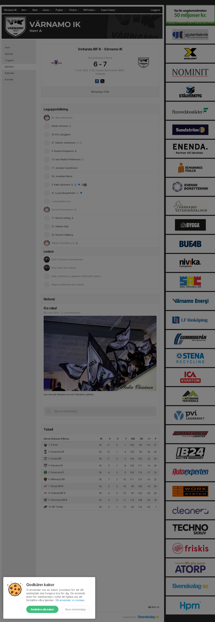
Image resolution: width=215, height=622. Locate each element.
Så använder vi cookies (69, 600)
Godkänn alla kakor (42, 609)
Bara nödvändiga (75, 609)
